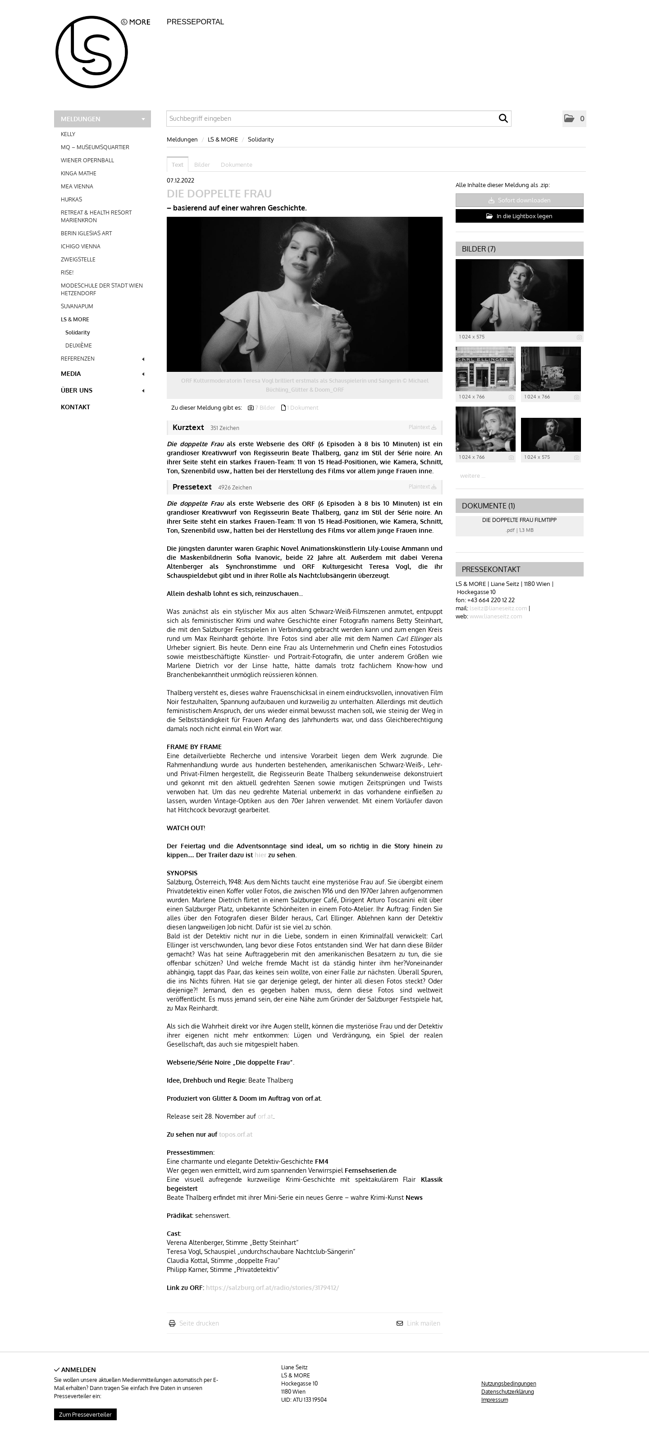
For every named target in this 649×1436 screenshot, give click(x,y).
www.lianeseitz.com (496, 616)
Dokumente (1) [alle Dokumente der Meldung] (488, 505)
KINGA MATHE (78, 173)
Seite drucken (199, 1323)
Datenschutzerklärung (507, 1391)
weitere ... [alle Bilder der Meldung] (472, 475)
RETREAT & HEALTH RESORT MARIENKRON (96, 216)
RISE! (67, 272)
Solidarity (77, 332)
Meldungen (103, 119)
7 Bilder (265, 407)
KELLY (68, 134)
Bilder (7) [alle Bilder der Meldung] (479, 248)
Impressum (494, 1399)
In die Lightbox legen (519, 216)
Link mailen (423, 1323)
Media (102, 373)
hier (260, 855)
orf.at (265, 1116)
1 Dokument (303, 407)
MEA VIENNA (77, 186)
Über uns (102, 390)
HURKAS (71, 199)
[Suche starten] (503, 121)
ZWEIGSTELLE (78, 259)
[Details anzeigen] (579, 337)
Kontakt (75, 407)
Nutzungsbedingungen (508, 1383)
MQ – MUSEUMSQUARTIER (95, 147)
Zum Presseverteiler (85, 1414)
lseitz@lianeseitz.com (498, 608)
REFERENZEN (102, 358)
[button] (574, 118)
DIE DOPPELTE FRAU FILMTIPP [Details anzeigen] (519, 520)
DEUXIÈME (78, 345)
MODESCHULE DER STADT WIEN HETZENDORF (102, 289)
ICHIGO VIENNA (81, 246)
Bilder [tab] (202, 164)
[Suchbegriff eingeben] (339, 118)
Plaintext (423, 427)
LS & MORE (103, 319)
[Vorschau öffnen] (305, 294)
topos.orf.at (235, 1134)
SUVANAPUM (77, 306)
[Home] (108, 49)
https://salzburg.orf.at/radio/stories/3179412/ (272, 1287)
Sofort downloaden (520, 200)
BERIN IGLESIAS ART (86, 233)
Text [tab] (177, 164)
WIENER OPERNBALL (87, 160)
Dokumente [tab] (236, 164)
